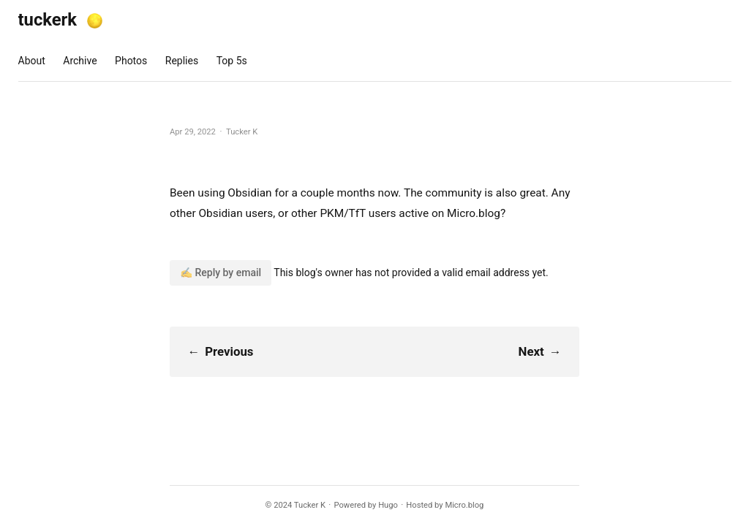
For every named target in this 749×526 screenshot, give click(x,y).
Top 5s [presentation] (232, 60)
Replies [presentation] (181, 60)
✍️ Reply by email (220, 272)
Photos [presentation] (131, 60)
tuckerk (48, 19)
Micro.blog (464, 505)
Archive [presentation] (80, 60)
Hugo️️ (388, 505)
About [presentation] (31, 60)
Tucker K (309, 505)
